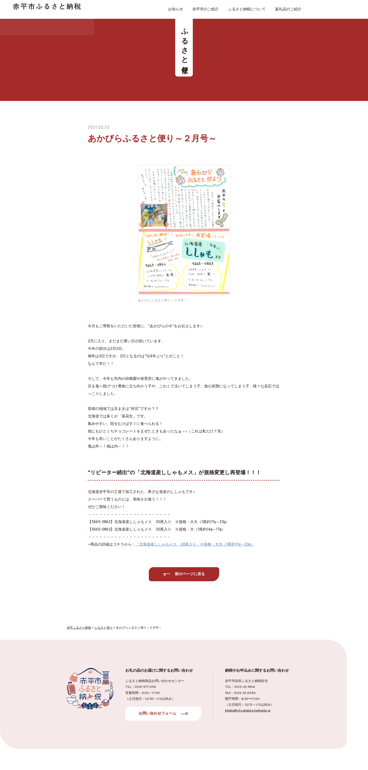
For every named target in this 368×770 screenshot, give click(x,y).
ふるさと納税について (247, 9)
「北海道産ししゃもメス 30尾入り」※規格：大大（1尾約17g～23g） (194, 544)
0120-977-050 (145, 687)
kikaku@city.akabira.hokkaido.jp (248, 711)
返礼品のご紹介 (288, 9)
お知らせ (175, 9)
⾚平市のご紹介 (205, 9)
